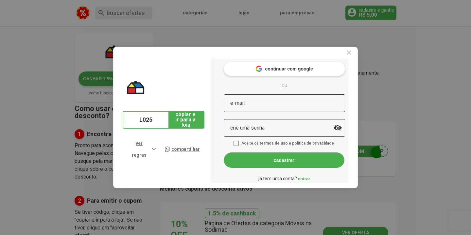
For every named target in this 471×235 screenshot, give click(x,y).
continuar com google (296, 65)
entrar (316, 174)
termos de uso (287, 139)
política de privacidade (326, 139)
